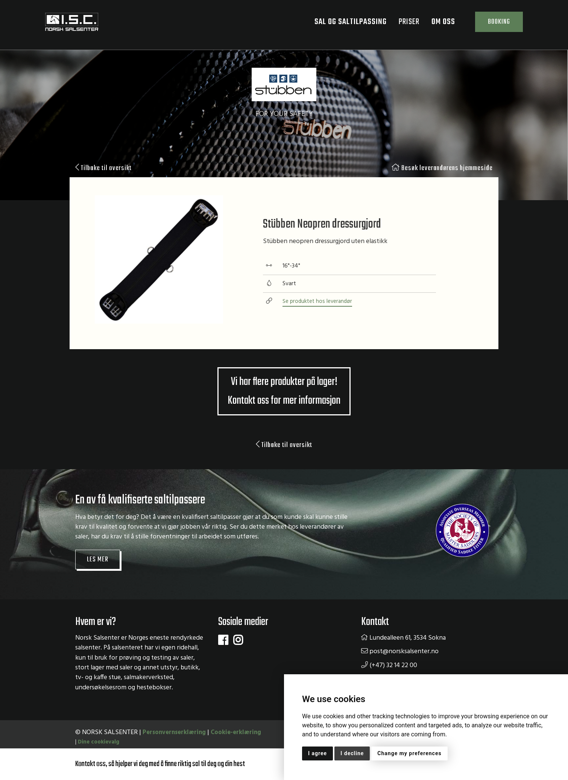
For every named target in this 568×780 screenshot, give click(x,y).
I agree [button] (317, 753)
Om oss (440, 24)
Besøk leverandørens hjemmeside (440, 169)
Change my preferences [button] (409, 753)
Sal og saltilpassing (347, 24)
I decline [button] (352, 753)
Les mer (98, 584)
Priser (403, 24)
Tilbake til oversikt (105, 169)
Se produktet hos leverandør (318, 314)
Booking (496, 24)
